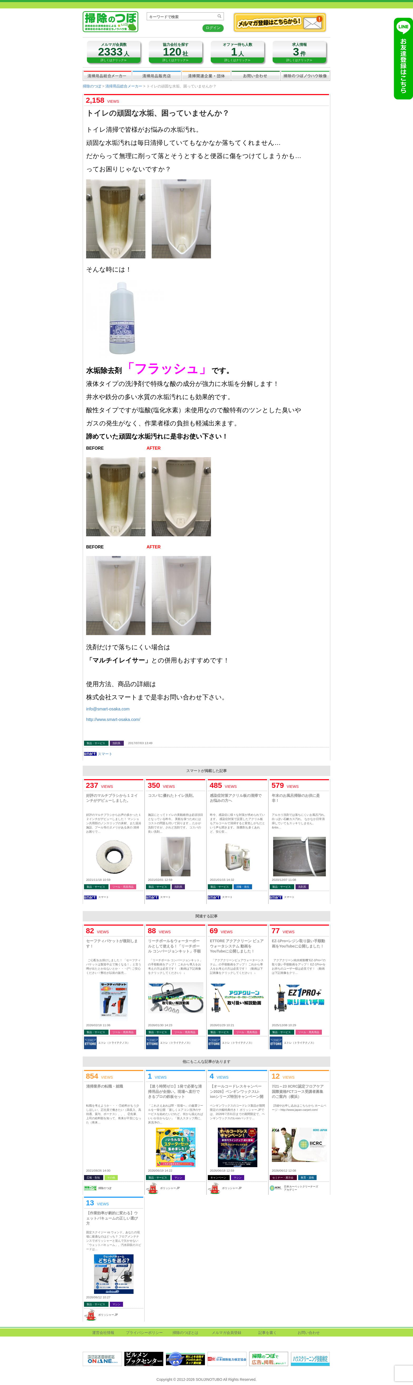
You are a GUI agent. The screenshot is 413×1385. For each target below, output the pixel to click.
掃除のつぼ (92, 86)
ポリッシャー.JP (170, 1188)
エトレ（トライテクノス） (114, 1042)
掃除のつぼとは (185, 1332)
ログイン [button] (213, 28)
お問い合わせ (256, 75)
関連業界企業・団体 (206, 75)
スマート (105, 754)
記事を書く (267, 1332)
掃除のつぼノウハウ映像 (305, 75)
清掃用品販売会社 (157, 75)
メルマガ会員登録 (226, 1332)
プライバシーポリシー (144, 1332)
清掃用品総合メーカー (107, 75)
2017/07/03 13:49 (140, 743)
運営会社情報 (103, 1332)
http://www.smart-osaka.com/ (113, 719)
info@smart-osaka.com (108, 709)
